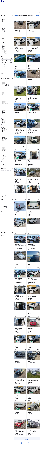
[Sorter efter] (36, 18)
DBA (1, 11)
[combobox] (7, 13)
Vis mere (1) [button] (37, 15)
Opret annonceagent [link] (27, 439)
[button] (15, 18)
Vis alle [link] (2, 39)
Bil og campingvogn (6, 11)
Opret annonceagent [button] (36, 13)
